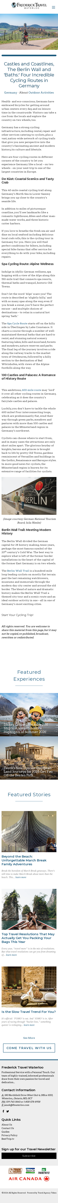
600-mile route (31, 390)
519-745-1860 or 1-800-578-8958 (23, 1101)
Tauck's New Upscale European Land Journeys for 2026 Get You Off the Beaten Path (28, 771)
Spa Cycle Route (17, 323)
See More (29, 1037)
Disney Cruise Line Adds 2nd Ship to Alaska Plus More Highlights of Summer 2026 (26, 728)
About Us (7, 1124)
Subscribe (29, 1155)
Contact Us (8, 1128)
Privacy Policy (9, 1135)
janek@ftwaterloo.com (16, 1105)
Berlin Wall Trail (18, 570)
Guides (5, 1131)
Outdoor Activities (41, 92)
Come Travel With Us (29, 1048)
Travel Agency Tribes (47, 1193)
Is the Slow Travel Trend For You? (29, 1012)
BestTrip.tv (8, 1139)
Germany (10, 92)
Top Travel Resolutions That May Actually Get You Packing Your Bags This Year (28, 938)
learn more (20, 877)
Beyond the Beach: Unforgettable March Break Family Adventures (24, 860)
